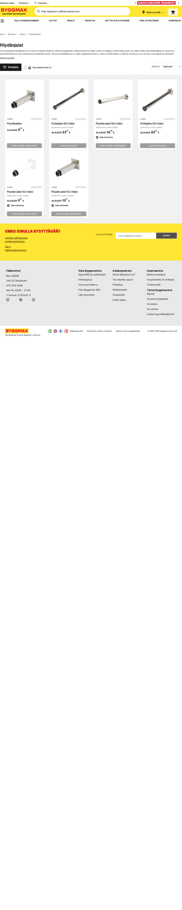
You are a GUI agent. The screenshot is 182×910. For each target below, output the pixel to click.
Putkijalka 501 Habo (63, 117)
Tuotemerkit (153, 278)
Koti (2, 28)
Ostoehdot (119, 289)
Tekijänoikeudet (76, 325)
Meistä (151, 288)
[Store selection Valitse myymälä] (153, 12)
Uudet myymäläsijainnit (160, 308)
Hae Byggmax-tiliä (89, 284)
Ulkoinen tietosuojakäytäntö (128, 325)
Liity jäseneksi (86, 289)
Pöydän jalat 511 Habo (20, 186)
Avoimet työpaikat (157, 293)
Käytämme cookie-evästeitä (99, 325)
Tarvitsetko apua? (123, 273)
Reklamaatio (120, 284)
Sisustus (12, 28)
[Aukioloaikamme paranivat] (157, 3)
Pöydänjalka (14, 117)
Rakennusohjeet (156, 268)
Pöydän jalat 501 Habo (109, 117)
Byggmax (27, 329)
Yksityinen (23, 3)
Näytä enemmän (7, 52)
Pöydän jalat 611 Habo (64, 186)
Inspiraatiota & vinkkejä (160, 273)
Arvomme (152, 303)
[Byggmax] (14, 11)
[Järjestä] (165, 61)
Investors (152, 298)
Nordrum (36, 329)
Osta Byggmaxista (90, 265)
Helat (22, 28)
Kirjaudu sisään (7, 3)
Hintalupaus (85, 273)
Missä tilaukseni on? (124, 268)
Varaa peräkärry (88, 278)
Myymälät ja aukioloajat (92, 268)
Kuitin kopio (119, 294)
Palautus (118, 278)
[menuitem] (2, 21)
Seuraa (166, 230)
